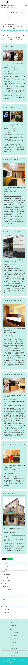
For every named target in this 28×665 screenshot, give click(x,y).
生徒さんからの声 (5, 580)
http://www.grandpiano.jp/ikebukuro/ (12, 196)
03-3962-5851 (13, 67)
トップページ (4, 566)
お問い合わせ (4, 586)
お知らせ (3, 599)
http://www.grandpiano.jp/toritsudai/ (12, 268)
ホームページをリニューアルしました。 (11, 612)
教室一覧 (3, 583)
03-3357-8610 (13, 469)
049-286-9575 (13, 532)
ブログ (3, 602)
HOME (2, 17)
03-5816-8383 (13, 399)
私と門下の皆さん (5, 574)
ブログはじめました (6, 609)
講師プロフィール (5, 572)
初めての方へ (4, 569)
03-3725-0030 (13, 264)
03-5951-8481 (13, 192)
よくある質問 (4, 577)
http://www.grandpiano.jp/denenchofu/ (13, 337)
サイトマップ (4, 592)
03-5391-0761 (13, 128)
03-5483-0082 (13, 332)
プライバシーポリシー (6, 589)
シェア (3, 557)
